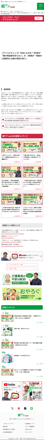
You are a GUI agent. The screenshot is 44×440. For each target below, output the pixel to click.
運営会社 (5, 426)
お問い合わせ (28, 429)
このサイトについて (8, 423)
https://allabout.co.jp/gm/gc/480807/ (11, 242)
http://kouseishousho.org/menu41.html (12, 246)
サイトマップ (28, 432)
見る (11, 11)
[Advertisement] (22, 38)
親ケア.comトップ (4, 11)
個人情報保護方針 (7, 432)
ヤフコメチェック (18, 11)
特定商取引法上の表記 (9, 429)
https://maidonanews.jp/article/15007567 (12, 234)
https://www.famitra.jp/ (7, 238)
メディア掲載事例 (29, 426)
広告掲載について (29, 423)
